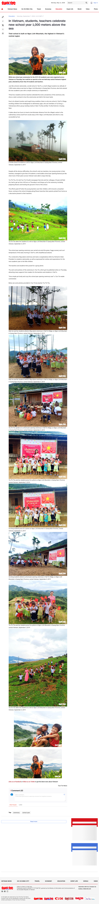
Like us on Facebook (15, 782)
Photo (96, 9)
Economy (48, 9)
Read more (33, 821)
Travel (39, 9)
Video (88, 9)
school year (26, 813)
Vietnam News (12, 9)
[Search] (77, 2)
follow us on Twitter (29, 782)
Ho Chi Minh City (27, 9)
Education (59, 9)
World (79, 9)
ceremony (16, 813)
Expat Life (70, 9)
